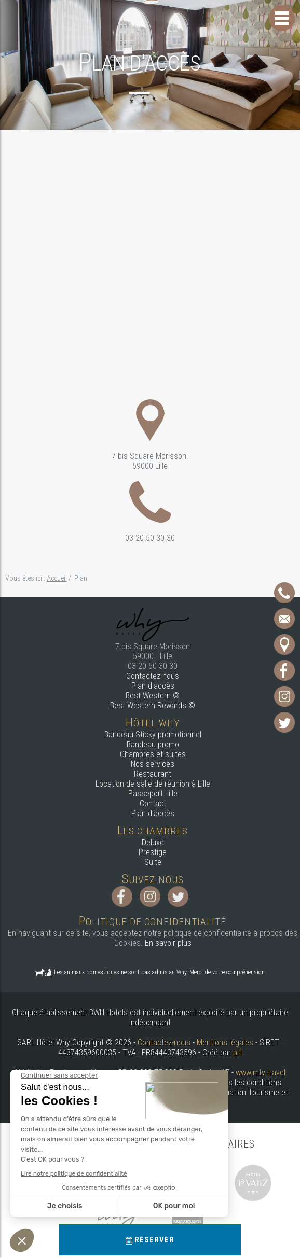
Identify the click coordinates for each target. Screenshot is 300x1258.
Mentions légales (225, 1042)
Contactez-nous (152, 676)
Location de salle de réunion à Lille (153, 784)
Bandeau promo (153, 744)
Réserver (150, 1240)
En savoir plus (168, 943)
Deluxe (153, 842)
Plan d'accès (152, 686)
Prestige (153, 852)
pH (237, 1052)
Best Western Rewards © (152, 705)
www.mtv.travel (260, 1073)
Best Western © (153, 696)
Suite (152, 862)
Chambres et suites (153, 754)
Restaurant (152, 774)
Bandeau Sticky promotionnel (152, 734)
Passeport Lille (153, 794)
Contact (153, 803)
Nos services (152, 764)
